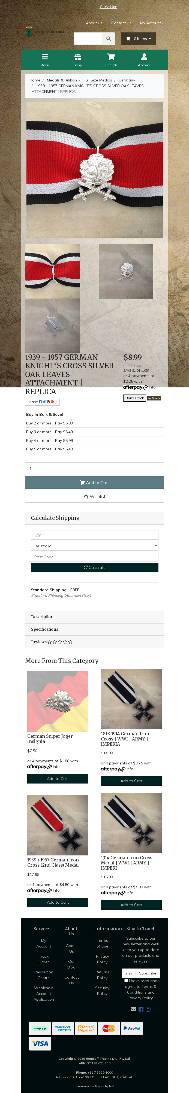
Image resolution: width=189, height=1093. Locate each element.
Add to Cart (94, 482)
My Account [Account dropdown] (150, 22)
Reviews (52, 641)
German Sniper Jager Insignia (50, 739)
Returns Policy (102, 975)
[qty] (94, 535)
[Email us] (133, 1009)
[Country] (94, 546)
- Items (137, 38)
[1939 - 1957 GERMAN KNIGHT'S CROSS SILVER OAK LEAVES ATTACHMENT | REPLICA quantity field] (94, 468)
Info (152, 387)
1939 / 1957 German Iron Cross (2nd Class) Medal (53, 862)
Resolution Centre (43, 975)
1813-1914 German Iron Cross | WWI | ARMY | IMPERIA (125, 739)
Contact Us (121, 22)
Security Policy (102, 990)
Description (42, 616)
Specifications (44, 629)
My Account (43, 943)
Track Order (43, 959)
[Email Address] (129, 973)
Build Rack (134, 398)
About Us (94, 22)
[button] (94, 496)
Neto (112, 1086)
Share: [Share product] (41, 402)
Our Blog (71, 964)
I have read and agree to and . (140, 989)
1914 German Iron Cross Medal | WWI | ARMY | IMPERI (126, 863)
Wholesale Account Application (44, 993)
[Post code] (94, 556)
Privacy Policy (102, 959)
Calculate (95, 567)
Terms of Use (102, 943)
